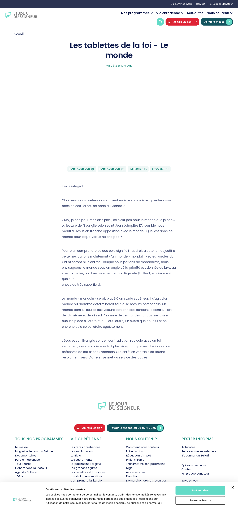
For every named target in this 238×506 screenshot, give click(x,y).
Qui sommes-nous (181, 4)
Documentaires (25, 456)
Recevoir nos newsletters (198, 451)
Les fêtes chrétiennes (85, 447)
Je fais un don (182, 22)
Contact (200, 4)
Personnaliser (200, 478)
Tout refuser (200, 488)
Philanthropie (135, 460)
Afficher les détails (57, 499)
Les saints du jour (82, 451)
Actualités (195, 13)
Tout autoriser (200, 468)
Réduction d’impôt (138, 456)
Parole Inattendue (27, 460)
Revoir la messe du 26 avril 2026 (136, 428)
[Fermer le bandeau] (232, 465)
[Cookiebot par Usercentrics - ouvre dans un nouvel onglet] (22, 499)
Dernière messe (218, 22)
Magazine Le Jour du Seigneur (35, 451)
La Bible (76, 456)
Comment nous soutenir (142, 447)
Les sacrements (81, 460)
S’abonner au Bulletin (195, 456)
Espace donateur (223, 4)
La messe (21, 447)
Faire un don (134, 451)
